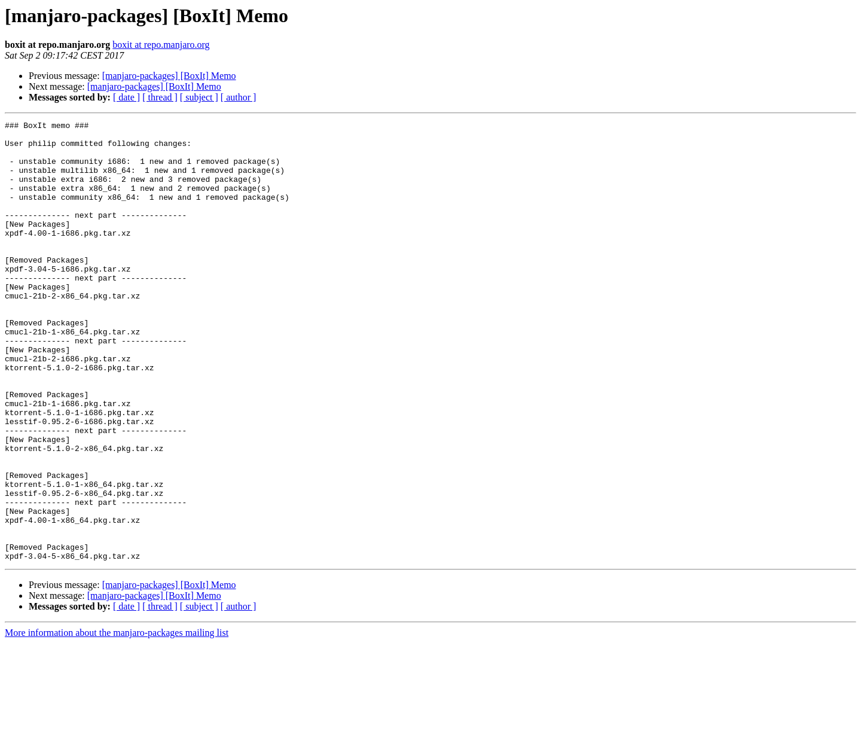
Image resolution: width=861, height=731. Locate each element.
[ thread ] (160, 97)
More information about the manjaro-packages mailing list (116, 720)
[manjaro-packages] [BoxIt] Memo (169, 76)
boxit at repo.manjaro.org (160, 44)
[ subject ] (199, 97)
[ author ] (239, 97)
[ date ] (126, 97)
